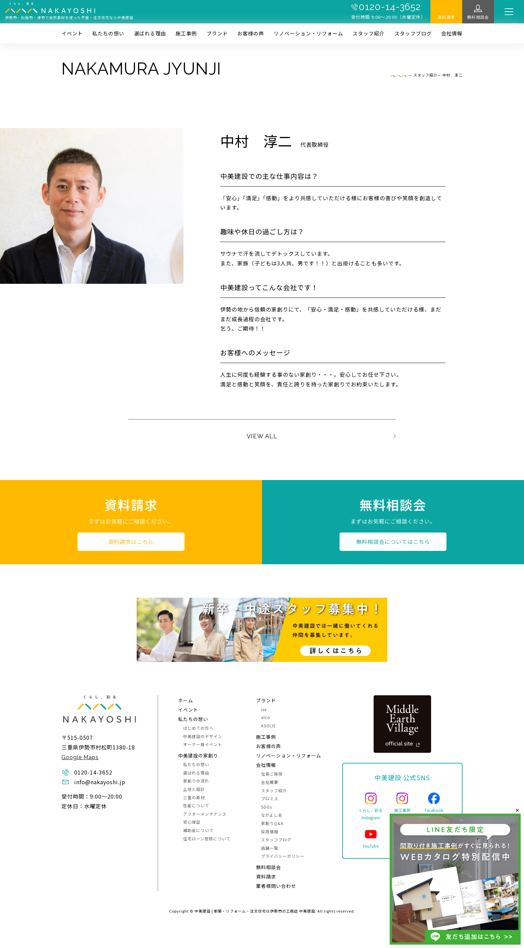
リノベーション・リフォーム (308, 33)
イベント (72, 33)
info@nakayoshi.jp (99, 782)
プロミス (269, 798)
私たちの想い (108, 33)
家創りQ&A (272, 823)
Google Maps (80, 757)
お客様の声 (250, 33)
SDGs (266, 807)
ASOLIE (268, 725)
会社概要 (269, 782)
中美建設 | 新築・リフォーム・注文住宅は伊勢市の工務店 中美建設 (254, 911)
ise (264, 709)
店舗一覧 (269, 848)
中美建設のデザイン (202, 736)
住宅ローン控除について (207, 838)
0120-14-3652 (390, 7)
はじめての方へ (198, 728)
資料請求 (446, 17)
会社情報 (452, 33)
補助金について (198, 830)
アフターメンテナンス (205, 814)
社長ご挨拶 (272, 774)
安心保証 (192, 822)
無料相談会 (478, 17)
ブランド (217, 33)
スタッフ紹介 (369, 33)
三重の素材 (194, 797)
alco (265, 717)
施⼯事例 (186, 33)
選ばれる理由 (150, 33)
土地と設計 (194, 789)
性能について (196, 805)
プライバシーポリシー (282, 856)
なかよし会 (271, 815)
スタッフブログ (413, 33)
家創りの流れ (196, 781)
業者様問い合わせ (276, 885)
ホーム (185, 700)
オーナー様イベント (202, 744)
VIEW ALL (262, 436)
